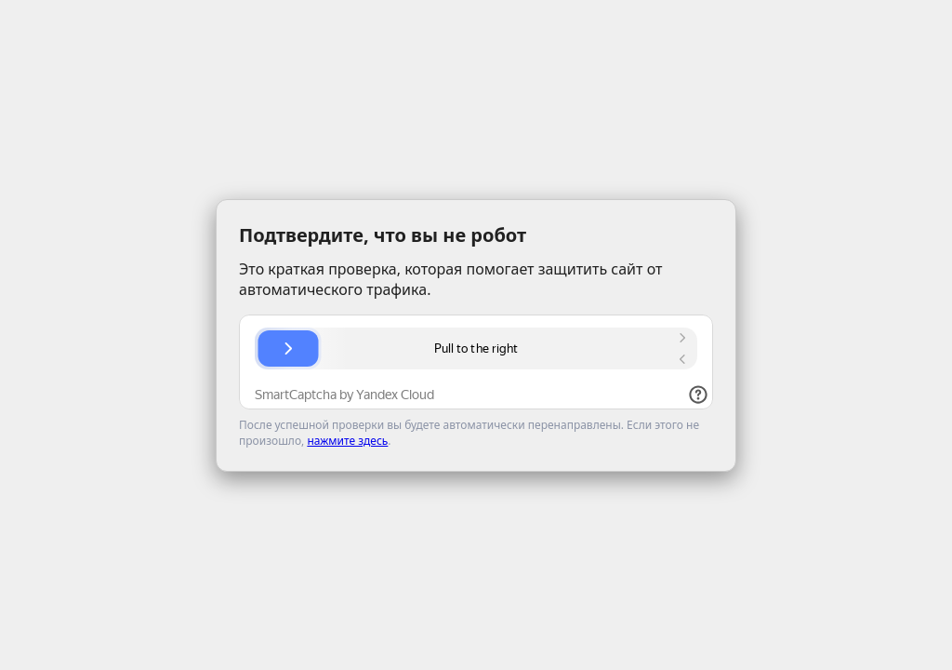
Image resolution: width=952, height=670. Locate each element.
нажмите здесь (347, 441)
